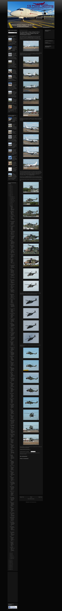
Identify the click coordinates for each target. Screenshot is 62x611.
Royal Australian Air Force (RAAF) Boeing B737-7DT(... (12, 417)
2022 (10, 190)
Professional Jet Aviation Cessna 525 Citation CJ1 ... (12, 306)
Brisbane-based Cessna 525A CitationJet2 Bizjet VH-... (12, 208)
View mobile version (31, 498)
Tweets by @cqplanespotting (48, 43)
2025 (10, 186)
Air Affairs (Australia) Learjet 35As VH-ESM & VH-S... (12, 325)
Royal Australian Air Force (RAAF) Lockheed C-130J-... (12, 363)
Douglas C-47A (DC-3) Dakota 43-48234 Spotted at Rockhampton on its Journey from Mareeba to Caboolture (12, 78)
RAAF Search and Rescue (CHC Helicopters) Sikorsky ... (12, 281)
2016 (10, 561)
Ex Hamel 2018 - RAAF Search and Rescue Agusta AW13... (12, 315)
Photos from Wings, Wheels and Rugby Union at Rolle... (12, 431)
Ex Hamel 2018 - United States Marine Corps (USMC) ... (12, 228)
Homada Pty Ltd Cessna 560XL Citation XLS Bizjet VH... (12, 296)
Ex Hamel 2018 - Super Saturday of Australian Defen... (12, 349)
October (11, 199)
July (11, 203)
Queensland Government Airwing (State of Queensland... (12, 528)
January (11, 558)
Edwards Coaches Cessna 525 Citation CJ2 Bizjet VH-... (12, 242)
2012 (10, 566)
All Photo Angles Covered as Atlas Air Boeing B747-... (12, 390)
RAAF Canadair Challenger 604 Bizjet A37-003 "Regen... (12, 462)
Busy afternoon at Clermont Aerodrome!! (14, 132)
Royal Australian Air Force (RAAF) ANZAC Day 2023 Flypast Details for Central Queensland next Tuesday (12, 101)
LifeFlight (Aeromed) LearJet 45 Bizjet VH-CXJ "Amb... (12, 271)
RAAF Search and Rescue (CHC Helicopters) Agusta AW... (12, 514)
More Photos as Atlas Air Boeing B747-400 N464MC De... (12, 406)
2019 (10, 194)
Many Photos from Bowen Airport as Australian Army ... (12, 488)
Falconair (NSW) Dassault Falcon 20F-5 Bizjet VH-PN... (12, 457)
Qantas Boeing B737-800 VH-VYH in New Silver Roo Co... (12, 422)
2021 (10, 191)
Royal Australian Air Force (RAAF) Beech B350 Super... (12, 446)
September (12, 200)
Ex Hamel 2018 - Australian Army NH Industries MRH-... (12, 238)
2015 (10, 562)
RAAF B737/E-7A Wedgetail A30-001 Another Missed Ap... (12, 467)
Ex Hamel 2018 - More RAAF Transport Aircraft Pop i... (12, 218)
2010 (10, 569)
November (11, 198)
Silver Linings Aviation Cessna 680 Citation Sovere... (12, 247)
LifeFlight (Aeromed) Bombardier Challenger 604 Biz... (12, 353)
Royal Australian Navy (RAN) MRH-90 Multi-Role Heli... (12, 369)
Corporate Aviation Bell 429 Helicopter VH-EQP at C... (12, 549)
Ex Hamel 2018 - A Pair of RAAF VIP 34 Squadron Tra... (12, 267)
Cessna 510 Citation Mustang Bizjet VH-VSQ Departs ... (12, 544)
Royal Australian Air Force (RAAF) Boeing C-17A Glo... (12, 440)
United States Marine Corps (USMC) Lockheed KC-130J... (12, 358)
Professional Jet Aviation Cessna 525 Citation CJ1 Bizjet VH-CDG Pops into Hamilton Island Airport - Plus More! (12, 152)
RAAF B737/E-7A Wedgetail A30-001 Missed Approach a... (12, 493)
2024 (10, 187)
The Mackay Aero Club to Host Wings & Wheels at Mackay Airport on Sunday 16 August (12, 164)
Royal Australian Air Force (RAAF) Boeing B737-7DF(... (12, 384)
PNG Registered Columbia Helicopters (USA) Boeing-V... (12, 504)
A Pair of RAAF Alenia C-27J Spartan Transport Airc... (12, 436)
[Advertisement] (31, 488)
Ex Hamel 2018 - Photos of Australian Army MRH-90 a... (12, 320)
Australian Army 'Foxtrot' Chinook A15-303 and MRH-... (12, 374)
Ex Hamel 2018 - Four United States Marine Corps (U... (12, 300)
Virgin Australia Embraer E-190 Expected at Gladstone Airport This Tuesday (12, 169)
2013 (10, 565)
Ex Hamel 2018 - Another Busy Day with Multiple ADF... (12, 251)
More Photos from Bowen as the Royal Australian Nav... (12, 524)
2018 (10, 195)
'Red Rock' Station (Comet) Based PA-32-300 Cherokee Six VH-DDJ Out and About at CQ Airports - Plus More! (12, 126)
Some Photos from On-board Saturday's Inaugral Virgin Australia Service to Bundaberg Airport (12, 49)
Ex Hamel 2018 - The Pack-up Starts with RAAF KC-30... (12, 223)
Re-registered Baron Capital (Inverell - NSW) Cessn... (12, 400)
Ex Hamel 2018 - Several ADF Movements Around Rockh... (12, 286)
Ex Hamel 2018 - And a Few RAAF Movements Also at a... (12, 233)
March (11, 555)
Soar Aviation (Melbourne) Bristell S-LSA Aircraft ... (12, 291)
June (11, 204)
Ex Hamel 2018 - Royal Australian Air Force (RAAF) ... (12, 330)
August (11, 202)
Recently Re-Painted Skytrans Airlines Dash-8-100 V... (12, 343)
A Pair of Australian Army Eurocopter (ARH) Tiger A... (12, 451)
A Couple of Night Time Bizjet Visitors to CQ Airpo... (12, 213)
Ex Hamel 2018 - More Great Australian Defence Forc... (12, 339)
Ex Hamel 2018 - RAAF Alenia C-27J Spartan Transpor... (12, 310)
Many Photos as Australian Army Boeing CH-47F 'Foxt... (12, 484)
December (11, 196)
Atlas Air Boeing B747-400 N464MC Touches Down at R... (12, 411)
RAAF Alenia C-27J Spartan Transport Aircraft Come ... (12, 395)
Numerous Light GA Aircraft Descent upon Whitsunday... (12, 261)
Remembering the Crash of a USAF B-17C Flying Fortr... (12, 380)
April (11, 554)
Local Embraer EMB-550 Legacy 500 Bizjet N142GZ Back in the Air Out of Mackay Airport (12, 158)
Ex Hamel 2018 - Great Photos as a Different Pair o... (12, 256)
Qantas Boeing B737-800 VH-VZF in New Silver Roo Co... (12, 519)
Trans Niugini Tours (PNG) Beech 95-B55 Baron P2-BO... (12, 499)
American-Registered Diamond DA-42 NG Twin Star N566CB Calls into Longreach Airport (12, 71)
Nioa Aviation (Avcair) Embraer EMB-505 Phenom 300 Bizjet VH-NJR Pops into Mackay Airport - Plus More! (12, 145)
